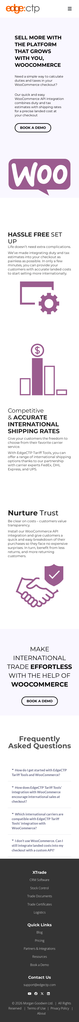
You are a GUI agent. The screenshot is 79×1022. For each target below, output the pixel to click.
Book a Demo (39, 965)
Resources (39, 956)
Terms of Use (36, 1008)
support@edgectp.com (40, 985)
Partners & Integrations (39, 948)
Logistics (39, 912)
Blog (39, 932)
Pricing (39, 940)
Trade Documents (39, 896)
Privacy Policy (60, 1008)
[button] (69, 8)
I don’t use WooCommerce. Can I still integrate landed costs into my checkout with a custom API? (37, 845)
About (41, 1013)
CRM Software (39, 880)
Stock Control (39, 888)
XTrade (40, 872)
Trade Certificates (39, 904)
